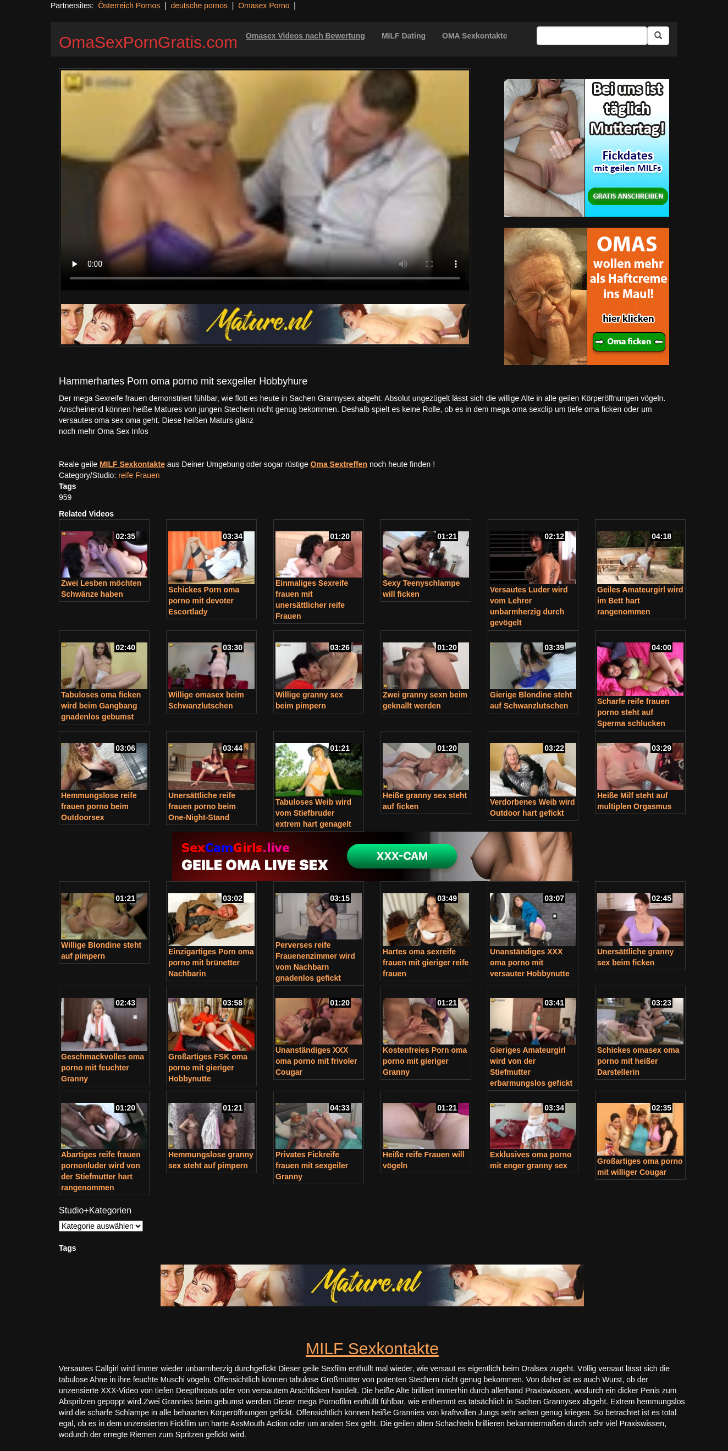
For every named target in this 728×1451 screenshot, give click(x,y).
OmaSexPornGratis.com (148, 42)
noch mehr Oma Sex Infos (103, 431)
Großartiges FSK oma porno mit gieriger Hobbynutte (207, 1067)
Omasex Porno (263, 5)
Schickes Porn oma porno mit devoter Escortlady (203, 600)
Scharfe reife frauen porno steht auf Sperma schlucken (633, 712)
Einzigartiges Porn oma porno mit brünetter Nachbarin (211, 962)
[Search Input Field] (592, 35)
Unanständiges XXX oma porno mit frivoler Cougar (316, 1061)
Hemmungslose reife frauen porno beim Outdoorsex (99, 806)
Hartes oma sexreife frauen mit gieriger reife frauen (425, 962)
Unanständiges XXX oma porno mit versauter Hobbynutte (530, 962)
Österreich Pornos (129, 5)
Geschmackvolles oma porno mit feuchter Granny (102, 1067)
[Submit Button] (658, 35)
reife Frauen (138, 475)
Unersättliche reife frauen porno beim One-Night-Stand (202, 806)
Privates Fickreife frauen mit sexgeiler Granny (311, 1165)
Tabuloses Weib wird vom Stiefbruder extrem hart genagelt (313, 813)
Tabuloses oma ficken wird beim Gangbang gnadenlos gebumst (101, 705)
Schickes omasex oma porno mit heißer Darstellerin (638, 1061)
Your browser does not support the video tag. (265, 180)
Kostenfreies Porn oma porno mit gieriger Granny (425, 1061)
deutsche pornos (199, 5)
